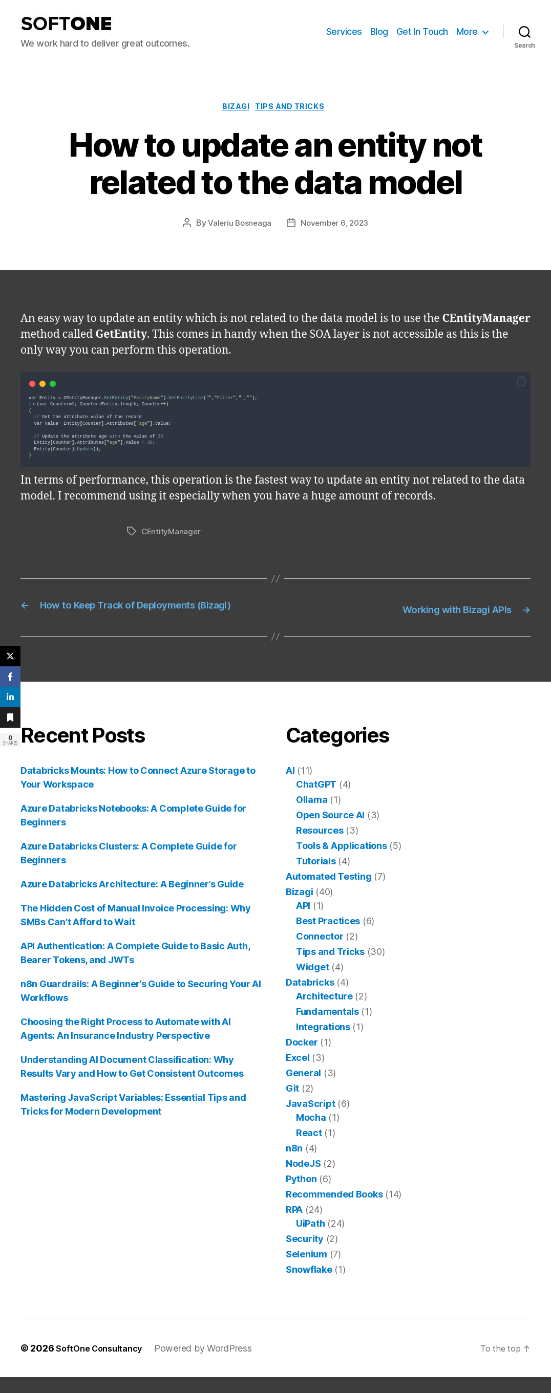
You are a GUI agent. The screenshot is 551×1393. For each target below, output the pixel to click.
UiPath (310, 1239)
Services (344, 31)
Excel (298, 1073)
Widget (312, 982)
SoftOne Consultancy (103, 1364)
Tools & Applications (341, 861)
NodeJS (303, 1179)
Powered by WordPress (212, 1364)
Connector (320, 952)
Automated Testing (328, 892)
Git (292, 1104)
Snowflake (309, 1285)
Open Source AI (330, 830)
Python (301, 1194)
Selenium (306, 1270)
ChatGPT (316, 800)
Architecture (324, 1012)
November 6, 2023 (335, 226)
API (303, 921)
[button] (521, 384)
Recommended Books (334, 1210)
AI (290, 786)
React (309, 1148)
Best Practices (328, 936)
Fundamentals (327, 1027)
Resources (320, 846)
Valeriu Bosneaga (238, 226)
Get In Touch (422, 31)
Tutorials (316, 877)
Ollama (311, 815)
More (467, 31)
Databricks (310, 998)
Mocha (311, 1133)
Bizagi (234, 108)
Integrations (323, 1042)
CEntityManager (171, 534)
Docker (301, 1058)
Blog (379, 31)
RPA (294, 1225)
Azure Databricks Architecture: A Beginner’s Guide (132, 900)
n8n (294, 1164)
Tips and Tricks (294, 108)
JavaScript (310, 1119)
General (303, 1088)
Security (305, 1254)
